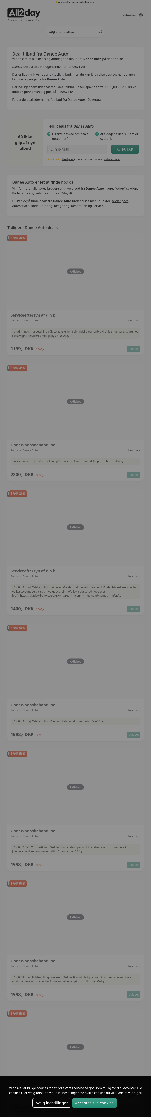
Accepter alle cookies (94, 1102)
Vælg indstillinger (52, 1102)
